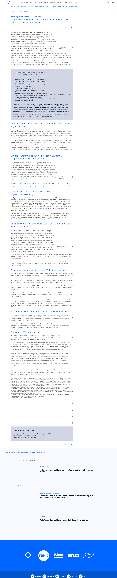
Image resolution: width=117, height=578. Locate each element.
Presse (70, 2)
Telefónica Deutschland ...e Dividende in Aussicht (69, 6)
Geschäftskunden (55, 541)
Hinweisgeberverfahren (78, 551)
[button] (64, 27)
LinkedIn (38, 516)
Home (34, 539)
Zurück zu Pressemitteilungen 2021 (19, 11)
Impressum (74, 559)
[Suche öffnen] (108, 2)
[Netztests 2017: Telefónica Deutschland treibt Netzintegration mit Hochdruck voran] (58, 446)
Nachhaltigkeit (39, 2)
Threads (62, 516)
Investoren (53, 2)
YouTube (74, 516)
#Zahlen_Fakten (38, 429)
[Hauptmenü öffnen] (4, 2)
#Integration (17, 429)
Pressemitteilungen (46, 6)
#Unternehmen (32, 429)
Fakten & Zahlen (31, 412)
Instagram (50, 516)
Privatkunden (54, 539)
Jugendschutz (75, 554)
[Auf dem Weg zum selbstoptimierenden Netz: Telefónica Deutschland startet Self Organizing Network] (58, 471)
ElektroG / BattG (76, 546)
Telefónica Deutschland (22, 6)
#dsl (44, 429)
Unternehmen (24, 2)
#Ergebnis (12, 429)
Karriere (65, 2)
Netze (31, 2)
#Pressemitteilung (24, 429)
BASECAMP (74, 539)
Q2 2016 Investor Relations (28, 414)
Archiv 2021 (54, 6)
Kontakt (73, 544)
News (75, 2)
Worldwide (53, 544)
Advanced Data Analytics (31, 169)
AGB (72, 541)
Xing (84, 516)
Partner (59, 2)
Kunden (46, 2)
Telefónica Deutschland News (35, 6)
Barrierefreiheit (75, 556)
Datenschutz (75, 549)
